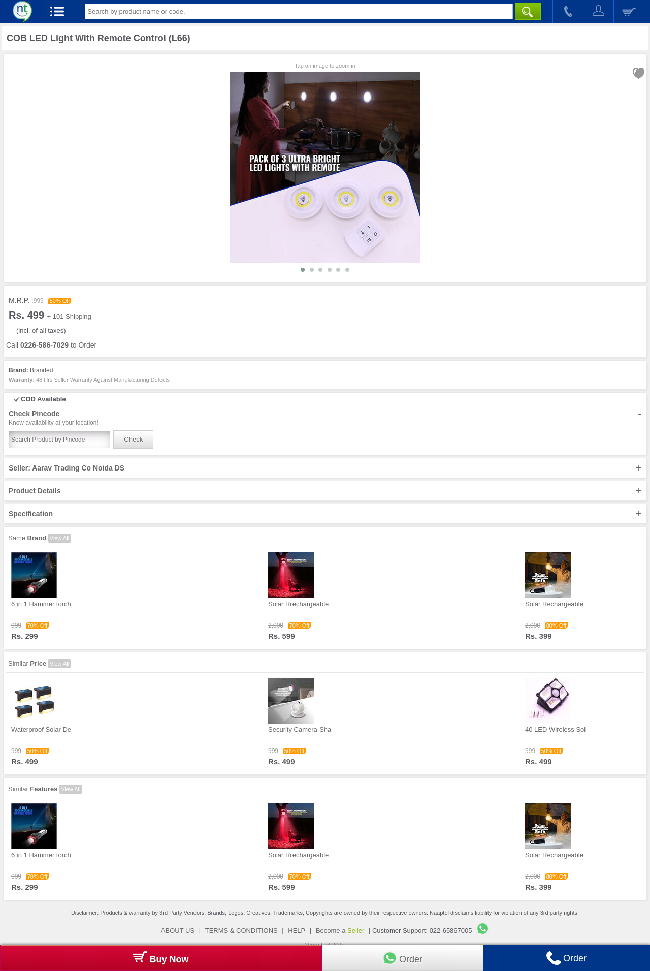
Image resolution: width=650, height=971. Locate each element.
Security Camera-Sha (299, 729)
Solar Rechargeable (554, 604)
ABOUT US (177, 930)
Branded (41, 370)
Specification (325, 513)
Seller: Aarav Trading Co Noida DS (325, 468)
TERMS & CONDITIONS (241, 930)
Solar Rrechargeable (298, 604)
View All (59, 538)
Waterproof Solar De (41, 729)
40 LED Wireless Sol (555, 729)
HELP (296, 930)
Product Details (325, 490)
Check (133, 439)
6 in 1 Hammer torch (41, 604)
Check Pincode (325, 418)
